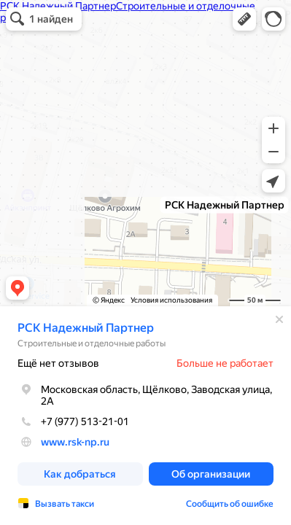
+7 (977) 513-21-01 (73, 421)
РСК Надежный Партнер (86, 328)
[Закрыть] (279, 319)
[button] (244, 19)
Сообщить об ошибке (229, 504)
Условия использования (171, 300)
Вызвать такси (64, 504)
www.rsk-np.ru (75, 442)
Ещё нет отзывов (58, 363)
